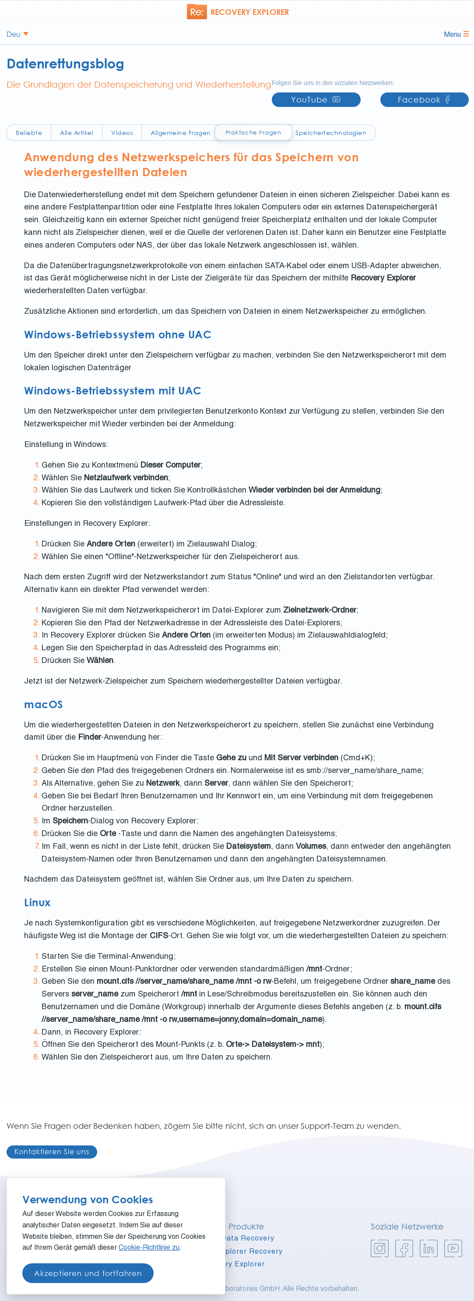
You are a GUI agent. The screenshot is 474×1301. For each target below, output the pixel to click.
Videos (122, 132)
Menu (456, 35)
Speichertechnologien (330, 132)
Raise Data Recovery (236, 1239)
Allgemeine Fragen (181, 132)
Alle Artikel (76, 132)
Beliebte (29, 132)
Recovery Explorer (232, 1265)
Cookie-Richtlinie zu (149, 1248)
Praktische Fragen (253, 132)
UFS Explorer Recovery (241, 1252)
